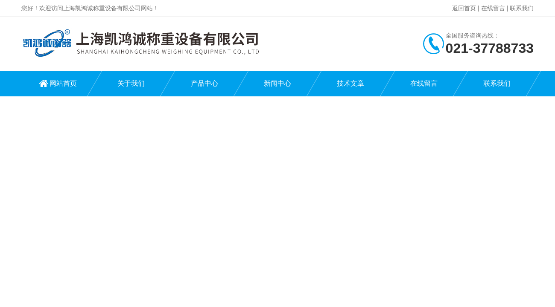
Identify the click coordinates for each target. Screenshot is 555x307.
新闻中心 (277, 83)
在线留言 (493, 8)
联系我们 (522, 8)
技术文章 (350, 83)
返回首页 (464, 8)
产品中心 (204, 83)
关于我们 (131, 83)
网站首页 (63, 83)
